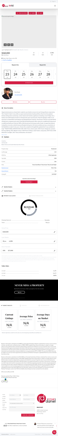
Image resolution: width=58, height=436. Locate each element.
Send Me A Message (28, 415)
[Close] (55, 423)
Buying (3, 398)
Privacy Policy (37, 434)
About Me (4, 407)
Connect (4, 409)
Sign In (53, 1)
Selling (3, 400)
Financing (4, 402)
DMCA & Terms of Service (47, 434)
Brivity (7, 434)
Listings (3, 396)
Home (3, 394)
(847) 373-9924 (40, 413)
